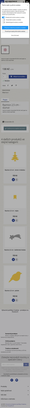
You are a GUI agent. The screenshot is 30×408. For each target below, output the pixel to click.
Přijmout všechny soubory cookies (15, 28)
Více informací (15, 35)
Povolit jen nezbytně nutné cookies (15, 31)
